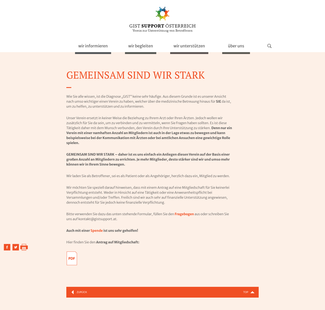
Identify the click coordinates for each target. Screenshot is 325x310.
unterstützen (189, 45)
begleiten (140, 45)
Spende (97, 230)
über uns (236, 45)
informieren (93, 45)
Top (245, 292)
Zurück (82, 292)
